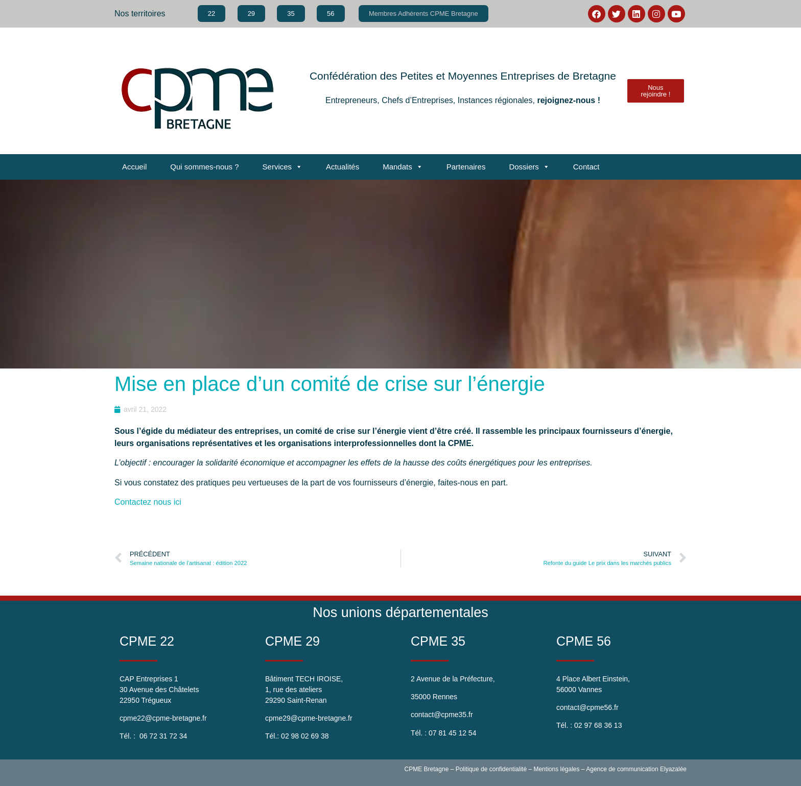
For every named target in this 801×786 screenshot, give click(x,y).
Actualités (342, 166)
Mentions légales (556, 769)
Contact (586, 166)
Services (283, 167)
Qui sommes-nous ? (204, 166)
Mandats (403, 167)
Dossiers (529, 167)
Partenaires (466, 166)
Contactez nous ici (148, 502)
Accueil (134, 166)
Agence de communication (622, 769)
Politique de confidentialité (491, 769)
